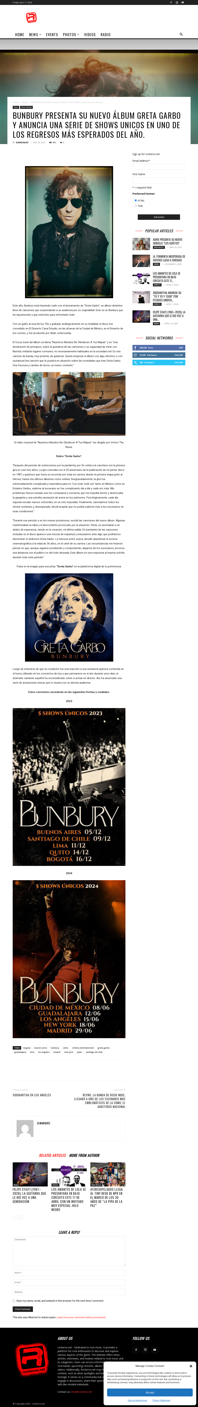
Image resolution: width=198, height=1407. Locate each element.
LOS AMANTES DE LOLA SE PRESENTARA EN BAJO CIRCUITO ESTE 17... (166, 277)
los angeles (44, 1052)
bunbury (55, 1047)
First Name (138, 174)
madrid (56, 1052)
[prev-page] (15, 1217)
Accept (150, 1392)
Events (52, 34)
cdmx (65, 1047)
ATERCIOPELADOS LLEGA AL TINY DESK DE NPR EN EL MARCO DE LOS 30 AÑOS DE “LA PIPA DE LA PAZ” (106, 1197)
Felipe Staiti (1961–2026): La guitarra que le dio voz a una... (169, 316)
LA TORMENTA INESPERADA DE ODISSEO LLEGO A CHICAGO (169, 258)
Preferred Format (143, 193)
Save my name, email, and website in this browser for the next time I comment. (60, 1300)
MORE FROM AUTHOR (84, 1155)
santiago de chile (94, 1052)
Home (16, 102)
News (35, 34)
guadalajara (20, 1052)
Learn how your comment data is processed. (81, 1317)
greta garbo (104, 1047)
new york (68, 1052)
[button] (191, 1366)
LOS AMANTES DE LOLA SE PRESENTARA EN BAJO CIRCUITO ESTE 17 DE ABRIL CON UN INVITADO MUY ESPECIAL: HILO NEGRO (68, 1199)
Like (181, 347)
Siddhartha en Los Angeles (32, 1095)
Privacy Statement (161, 1400)
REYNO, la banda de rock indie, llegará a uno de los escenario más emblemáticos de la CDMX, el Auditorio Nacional (99, 1101)
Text (140, 205)
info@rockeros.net (81, 1391)
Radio (106, 34)
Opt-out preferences (137, 1400)
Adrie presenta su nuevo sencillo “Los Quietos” (167, 241)
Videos (90, 34)
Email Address (141, 160)
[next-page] (20, 1217)
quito (79, 1052)
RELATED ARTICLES (52, 1155)
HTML (141, 200)
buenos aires (40, 1047)
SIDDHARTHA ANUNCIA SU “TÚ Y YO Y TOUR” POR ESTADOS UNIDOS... (167, 296)
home (19, 34)
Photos (71, 34)
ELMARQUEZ (22, 142)
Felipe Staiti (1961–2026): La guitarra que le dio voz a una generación (29, 1195)
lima (32, 1052)
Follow (179, 355)
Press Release (26, 107)
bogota (26, 1047)
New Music (96, 1185)
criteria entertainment (83, 1047)
